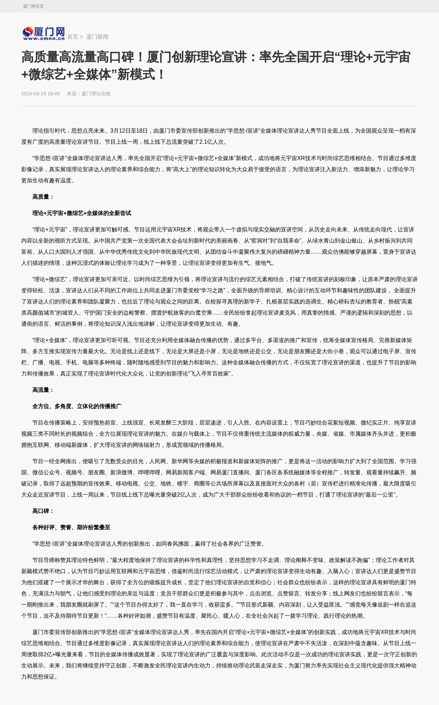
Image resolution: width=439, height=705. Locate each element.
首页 (72, 37)
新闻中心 (44, 33)
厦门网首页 (33, 6)
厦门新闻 (97, 37)
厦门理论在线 (96, 93)
